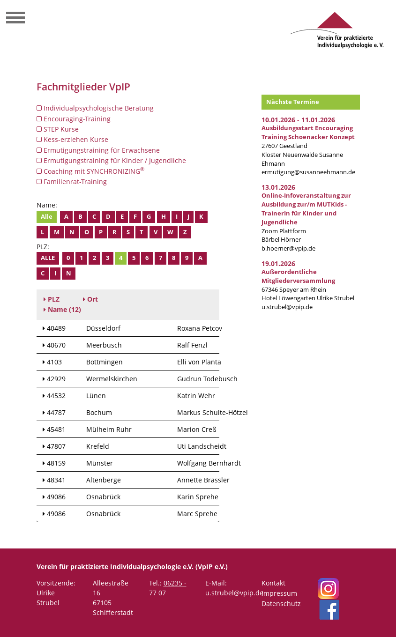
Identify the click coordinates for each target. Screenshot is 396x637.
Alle (46, 217)
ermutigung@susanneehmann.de (308, 172)
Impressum (279, 593)
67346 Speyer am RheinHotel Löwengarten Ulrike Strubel (308, 285)
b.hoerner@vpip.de (288, 248)
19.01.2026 (278, 263)
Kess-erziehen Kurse (72, 139)
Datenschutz (281, 603)
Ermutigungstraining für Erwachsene (98, 150)
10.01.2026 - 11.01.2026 (298, 119)
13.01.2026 (278, 187)
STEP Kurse (58, 129)
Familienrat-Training (72, 181)
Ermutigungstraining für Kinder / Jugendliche (111, 160)
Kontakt (273, 582)
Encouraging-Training (74, 118)
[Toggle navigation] (15, 18)
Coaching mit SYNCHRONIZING (90, 171)
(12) (62, 309)
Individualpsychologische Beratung (95, 108)
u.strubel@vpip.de (287, 307)
